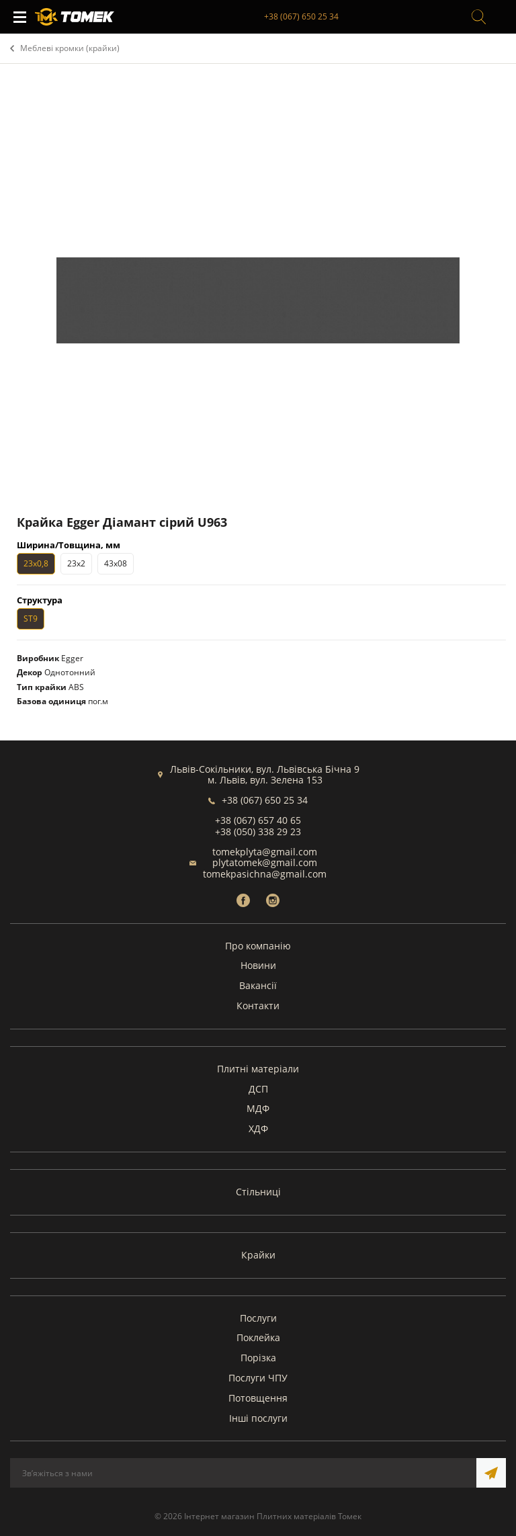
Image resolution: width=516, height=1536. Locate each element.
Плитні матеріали (258, 1068)
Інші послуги (258, 1418)
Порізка (258, 1357)
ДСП (258, 1088)
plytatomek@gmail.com (264, 862)
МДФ (258, 1108)
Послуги (258, 1318)
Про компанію (258, 945)
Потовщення (258, 1398)
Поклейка (258, 1337)
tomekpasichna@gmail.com (265, 873)
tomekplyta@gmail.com (264, 851)
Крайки (258, 1254)
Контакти (258, 1005)
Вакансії (258, 985)
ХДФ (258, 1128)
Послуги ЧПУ (258, 1377)
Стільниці (258, 1191)
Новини (258, 965)
